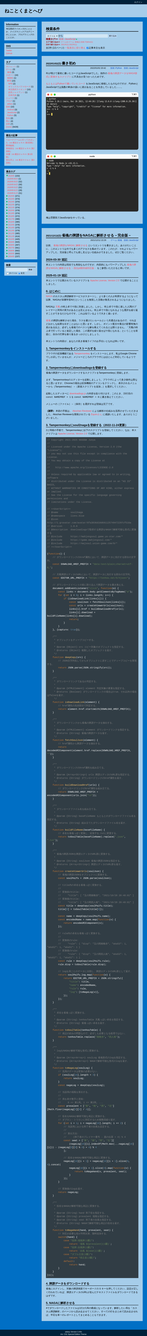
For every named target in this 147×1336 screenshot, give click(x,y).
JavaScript (133, 68)
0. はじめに (53, 291)
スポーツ (10, 75)
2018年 (11, 216)
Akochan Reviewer (82, 411)
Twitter (9, 50)
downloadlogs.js (77, 393)
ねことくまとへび (23, 10)
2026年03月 (12, 187)
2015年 (11, 225)
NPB (10, 84)
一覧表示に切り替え (75, 48)
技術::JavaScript (67, 39)
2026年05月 (12, 181)
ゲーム (114, 240)
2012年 (11, 233)
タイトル (12, 273)
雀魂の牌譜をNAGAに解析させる (70, 245)
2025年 (11, 196)
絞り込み (113, 36)
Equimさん (96, 414)
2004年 (11, 256)
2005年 (11, 253)
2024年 (11, 199)
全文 (21, 273)
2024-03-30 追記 (56, 259)
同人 (8, 121)
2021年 (11, 207)
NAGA (49, 296)
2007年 (11, 248)
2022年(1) (73, 45)
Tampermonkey (82, 353)
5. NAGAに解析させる (60, 1303)
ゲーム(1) (64, 42)
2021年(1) (65, 45)
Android (10, 109)
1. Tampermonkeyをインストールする (71, 348)
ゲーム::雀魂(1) (74, 42)
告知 (8, 118)
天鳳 (57, 306)
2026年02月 (12, 190)
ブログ (9, 101)
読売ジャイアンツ (16, 92)
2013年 (11, 230)
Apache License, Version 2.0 (104, 280)
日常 (8, 124)
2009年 (11, 242)
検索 (30, 270)
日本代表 (12, 95)
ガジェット (11, 66)
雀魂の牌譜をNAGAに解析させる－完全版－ (96, 235)
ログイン (138, 2)
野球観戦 (10, 145)
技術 (112, 68)
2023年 (11, 202)
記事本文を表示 (96, 48)
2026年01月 (12, 193)
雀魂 (120, 240)
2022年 (11, 204)
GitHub (9, 53)
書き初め (69, 63)
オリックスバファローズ (19, 86)
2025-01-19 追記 (56, 275)
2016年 (11, 222)
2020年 (11, 210)
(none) (9, 127)
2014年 (11, 227)
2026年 (11, 176)
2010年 (11, 239)
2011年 (11, 236)
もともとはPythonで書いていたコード (65, 83)
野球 (9, 81)
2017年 (11, 219)
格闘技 (10, 78)
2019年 (11, 213)
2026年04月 (12, 184)
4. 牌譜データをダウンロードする (67, 1283)
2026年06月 (12, 179)
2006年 (11, 250)
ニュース (10, 98)
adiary (10, 104)
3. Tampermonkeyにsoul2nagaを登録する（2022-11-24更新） (87, 425)
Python (119, 68)
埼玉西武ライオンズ (17, 89)
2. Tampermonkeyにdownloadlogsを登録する (76, 367)
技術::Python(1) (87, 42)
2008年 (11, 245)
